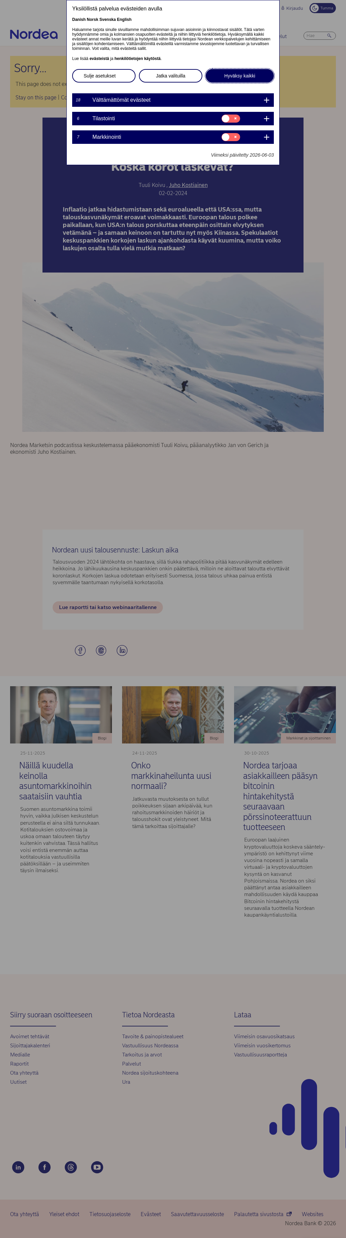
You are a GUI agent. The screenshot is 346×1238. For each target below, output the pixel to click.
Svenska (107, 19)
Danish (79, 19)
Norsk (92, 19)
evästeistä (99, 58)
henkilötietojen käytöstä (137, 58)
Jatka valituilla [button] (170, 75)
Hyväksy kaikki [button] (239, 75)
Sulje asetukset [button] (100, 75)
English (124, 19)
